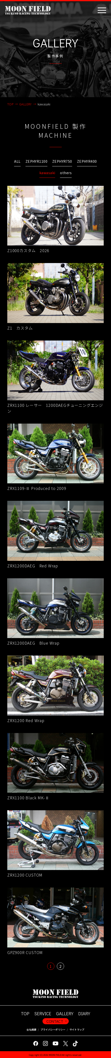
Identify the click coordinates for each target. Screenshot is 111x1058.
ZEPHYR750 (62, 161)
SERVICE (42, 1013)
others (66, 172)
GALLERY (64, 1013)
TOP (25, 1013)
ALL (17, 161)
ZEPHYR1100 (36, 161)
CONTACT (54, 1021)
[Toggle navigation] (102, 10)
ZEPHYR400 (87, 161)
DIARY (84, 1013)
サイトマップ (77, 1029)
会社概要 (31, 1029)
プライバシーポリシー (53, 1029)
